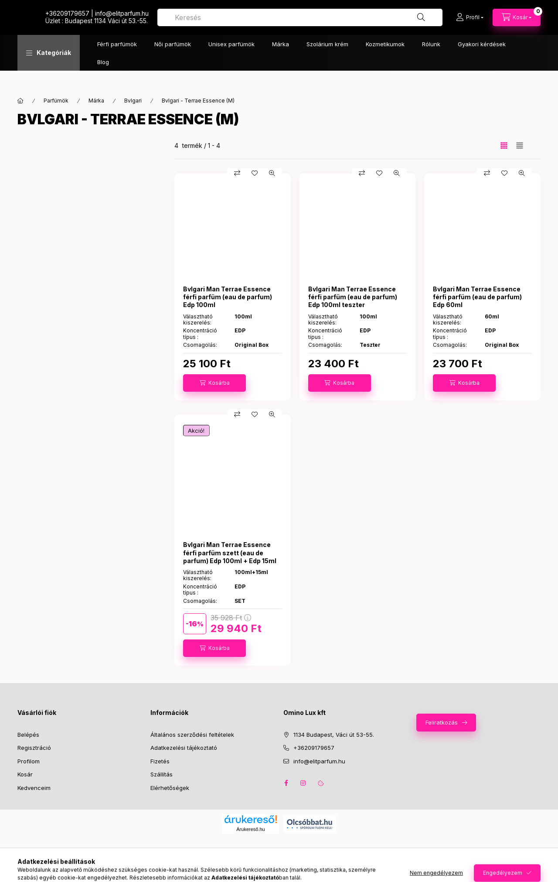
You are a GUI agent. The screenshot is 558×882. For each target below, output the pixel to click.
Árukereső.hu (250, 829)
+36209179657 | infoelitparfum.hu (268, 22)
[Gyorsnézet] (272, 173)
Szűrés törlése (83, 279)
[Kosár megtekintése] (517, 26)
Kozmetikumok (385, 61)
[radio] (519, 145)
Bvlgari (133, 100)
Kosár (25, 774)
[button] (48, 70)
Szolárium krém (327, 61)
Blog (103, 79)
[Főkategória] (20, 101)
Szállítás (161, 774)
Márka (280, 61)
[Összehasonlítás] (237, 173)
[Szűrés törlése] (78, 147)
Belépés (28, 734)
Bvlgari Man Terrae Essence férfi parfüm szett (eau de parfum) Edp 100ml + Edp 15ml (229, 552)
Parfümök (56, 100)
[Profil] (470, 26)
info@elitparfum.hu (319, 761)
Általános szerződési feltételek (192, 734)
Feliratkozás (441, 722)
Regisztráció (34, 747)
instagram (303, 783)
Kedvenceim (34, 787)
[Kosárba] (214, 383)
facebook (286, 783)
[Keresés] (421, 26)
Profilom (28, 761)
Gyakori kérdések (482, 61)
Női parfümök (172, 61)
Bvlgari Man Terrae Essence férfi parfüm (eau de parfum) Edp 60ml (477, 296)
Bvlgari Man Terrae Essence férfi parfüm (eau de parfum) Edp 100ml (227, 296)
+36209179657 (313, 747)
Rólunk (431, 61)
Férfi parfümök (117, 61)
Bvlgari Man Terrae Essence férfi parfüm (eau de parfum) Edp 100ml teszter (352, 296)
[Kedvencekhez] (254, 173)
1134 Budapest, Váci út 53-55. (333, 734)
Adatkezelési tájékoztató (183, 747)
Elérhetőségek (169, 787)
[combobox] (385, 26)
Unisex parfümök (231, 61)
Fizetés (160, 761)
